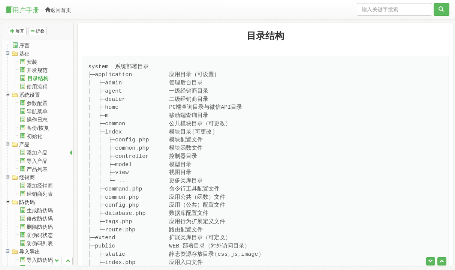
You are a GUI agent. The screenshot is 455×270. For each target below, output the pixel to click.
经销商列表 (40, 194)
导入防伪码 (40, 260)
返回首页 (58, 10)
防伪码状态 (40, 235)
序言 (24, 45)
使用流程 (37, 87)
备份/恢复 (38, 128)
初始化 (34, 136)
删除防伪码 (40, 227)
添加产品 (37, 153)
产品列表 (37, 169)
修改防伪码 (40, 219)
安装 (32, 62)
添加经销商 (40, 186)
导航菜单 (37, 111)
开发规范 (37, 70)
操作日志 (37, 120)
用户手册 (22, 10)
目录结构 (37, 78)
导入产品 (37, 161)
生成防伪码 (40, 210)
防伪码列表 (40, 243)
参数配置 (37, 103)
